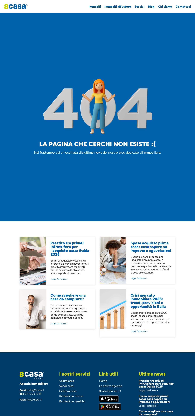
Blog (149, 6)
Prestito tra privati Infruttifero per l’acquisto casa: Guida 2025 (156, 383)
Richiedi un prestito (72, 401)
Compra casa (67, 391)
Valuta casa (66, 380)
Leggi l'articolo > (148, 390)
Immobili (93, 6)
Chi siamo (163, 6)
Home (103, 380)
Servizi (138, 6)
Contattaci (181, 6)
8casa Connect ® (110, 391)
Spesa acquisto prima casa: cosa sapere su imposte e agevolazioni (154, 399)
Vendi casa (66, 385)
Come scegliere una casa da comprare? (156, 413)
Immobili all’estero (116, 6)
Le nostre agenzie (110, 385)
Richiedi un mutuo (71, 396)
